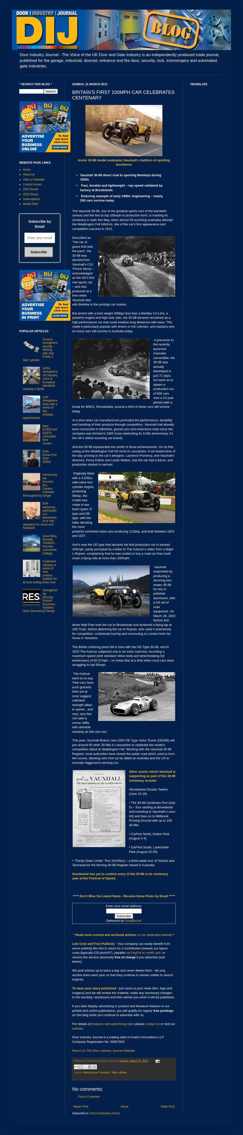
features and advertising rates (113, 1024)
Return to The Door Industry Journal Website (103, 1050)
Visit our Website (34, 179)
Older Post (167, 1106)
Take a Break (119, 1072)
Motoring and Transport (96, 1072)
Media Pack (30, 204)
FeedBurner (133, 920)
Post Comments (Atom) (105, 1113)
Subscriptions (31, 199)
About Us (29, 174)
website (77, 1028)
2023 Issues (30, 189)
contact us (152, 1024)
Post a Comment (89, 1096)
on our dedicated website (155, 935)
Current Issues (32, 184)
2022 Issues (30, 194)
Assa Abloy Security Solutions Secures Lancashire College (50, 544)
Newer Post (80, 1106)
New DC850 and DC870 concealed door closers (50, 434)
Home (124, 1106)
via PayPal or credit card (143, 952)
